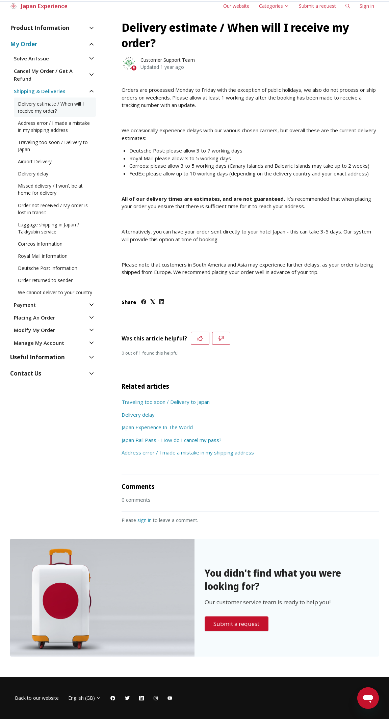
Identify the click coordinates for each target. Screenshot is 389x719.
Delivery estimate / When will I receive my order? (51, 107)
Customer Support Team (167, 60)
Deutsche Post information (47, 268)
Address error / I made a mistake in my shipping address (188, 452)
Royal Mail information (43, 256)
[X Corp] (152, 302)
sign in (144, 520)
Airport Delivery (35, 161)
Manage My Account (39, 342)
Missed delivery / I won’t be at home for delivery (50, 189)
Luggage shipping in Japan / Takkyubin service (48, 228)
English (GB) (84, 698)
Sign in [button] (367, 6)
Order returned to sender (45, 280)
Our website (236, 6)
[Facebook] (143, 302)
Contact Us (25, 373)
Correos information (40, 244)
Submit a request (317, 6)
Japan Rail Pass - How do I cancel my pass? (172, 440)
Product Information (40, 28)
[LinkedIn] (161, 302)
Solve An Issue (31, 58)
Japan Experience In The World (157, 427)
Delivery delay (138, 414)
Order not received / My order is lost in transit (53, 209)
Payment (25, 304)
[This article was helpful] (200, 338)
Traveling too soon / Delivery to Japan (166, 401)
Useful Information (37, 357)
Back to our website (37, 698)
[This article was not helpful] (221, 338)
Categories (274, 6)
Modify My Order (34, 330)
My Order (23, 44)
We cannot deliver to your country (55, 292)
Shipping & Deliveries (40, 91)
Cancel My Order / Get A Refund (43, 74)
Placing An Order (34, 317)
